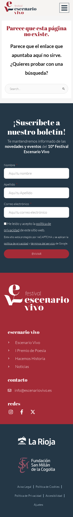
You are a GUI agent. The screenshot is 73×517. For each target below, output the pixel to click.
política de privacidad (16, 243)
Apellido (10, 184)
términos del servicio (43, 243)
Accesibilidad (54, 495)
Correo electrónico (17, 204)
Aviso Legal (24, 487)
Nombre (10, 165)
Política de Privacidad (28, 495)
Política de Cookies (47, 487)
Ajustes (38, 504)
